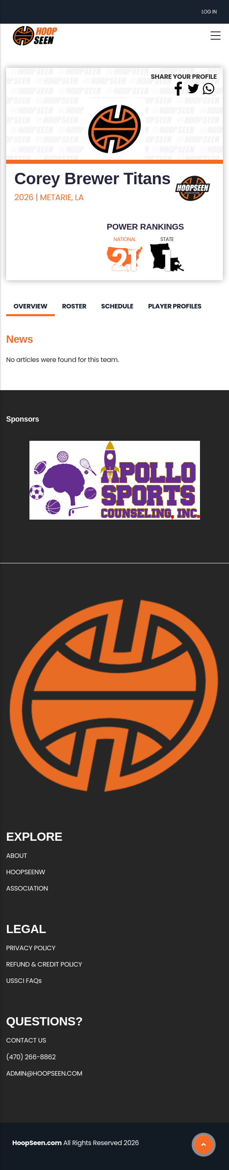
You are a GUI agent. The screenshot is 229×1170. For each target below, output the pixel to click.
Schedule (117, 306)
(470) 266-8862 (31, 1057)
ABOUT (16, 855)
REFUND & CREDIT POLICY (44, 964)
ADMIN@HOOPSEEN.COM (44, 1073)
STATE (167, 239)
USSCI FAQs (24, 980)
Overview (30, 306)
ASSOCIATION (27, 888)
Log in (209, 11)
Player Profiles (174, 306)
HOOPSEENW (25, 872)
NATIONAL (125, 239)
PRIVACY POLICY (30, 948)
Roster (74, 306)
